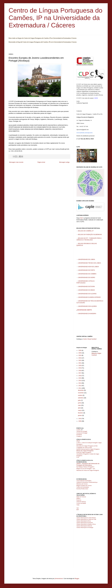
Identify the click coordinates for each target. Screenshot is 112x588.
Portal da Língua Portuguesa (83, 452)
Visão (77, 505)
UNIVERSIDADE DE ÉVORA (86, 286)
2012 (80, 385)
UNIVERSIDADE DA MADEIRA (87, 313)
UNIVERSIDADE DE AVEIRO (86, 277)
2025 (80, 353)
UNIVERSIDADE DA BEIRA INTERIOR (89, 297)
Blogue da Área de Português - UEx (85, 468)
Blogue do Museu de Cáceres (84, 485)
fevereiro (80, 413)
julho (79, 400)
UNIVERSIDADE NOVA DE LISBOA (88, 266)
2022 (80, 360)
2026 (80, 350)
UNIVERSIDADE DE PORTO (86, 270)
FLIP (77, 457)
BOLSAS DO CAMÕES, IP (85, 231)
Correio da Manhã (81, 503)
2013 (80, 383)
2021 (80, 363)
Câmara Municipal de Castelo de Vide (86, 519)
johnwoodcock (59, 578)
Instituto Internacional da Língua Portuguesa (88, 449)
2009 (80, 421)
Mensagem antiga (64, 162)
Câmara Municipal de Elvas (83, 521)
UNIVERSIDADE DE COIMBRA (87, 274)
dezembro (81, 390)
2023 (80, 358)
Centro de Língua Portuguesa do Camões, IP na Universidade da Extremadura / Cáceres (55, 18)
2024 (80, 355)
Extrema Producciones (82, 488)
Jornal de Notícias (81, 501)
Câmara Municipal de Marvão (84, 526)
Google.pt (79, 436)
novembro (81, 393)
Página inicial (41, 162)
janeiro (80, 415)
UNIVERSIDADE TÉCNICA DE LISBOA (89, 263)
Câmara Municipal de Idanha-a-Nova (86, 524)
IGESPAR (79, 434)
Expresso (78, 500)
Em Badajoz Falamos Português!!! (85, 467)
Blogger (77, 578)
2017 (80, 373)
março (80, 410)
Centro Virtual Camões (89, 339)
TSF (77, 508)
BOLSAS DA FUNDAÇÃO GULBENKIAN (90, 234)
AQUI (81, 218)
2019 (80, 368)
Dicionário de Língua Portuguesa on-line (87, 446)
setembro (81, 398)
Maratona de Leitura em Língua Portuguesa (87, 470)
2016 (80, 375)
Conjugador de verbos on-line (84, 447)
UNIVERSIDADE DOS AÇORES (87, 306)
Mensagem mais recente (16, 162)
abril (79, 408)
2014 (80, 380)
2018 (80, 370)
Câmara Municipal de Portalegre (84, 527)
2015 (80, 378)
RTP (77, 509)
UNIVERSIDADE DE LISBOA (86, 259)
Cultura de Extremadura (82, 487)
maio (79, 405)
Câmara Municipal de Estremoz (84, 522)
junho (80, 403)
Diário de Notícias (81, 497)
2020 (80, 365)
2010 (80, 418)
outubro (80, 395)
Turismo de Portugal (81, 431)
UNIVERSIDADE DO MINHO (86, 290)
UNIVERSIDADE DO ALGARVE (87, 293)
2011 (80, 388)
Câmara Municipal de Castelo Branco (86, 517)
